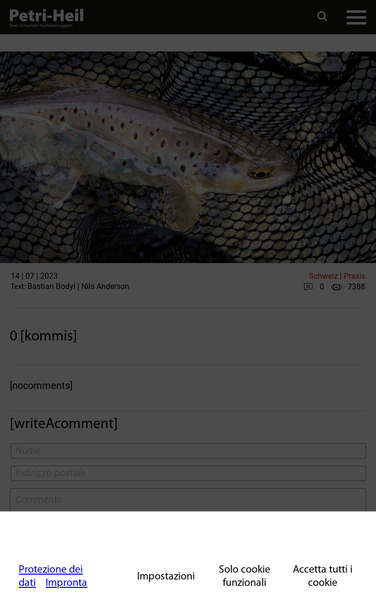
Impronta (66, 583)
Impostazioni (166, 576)
